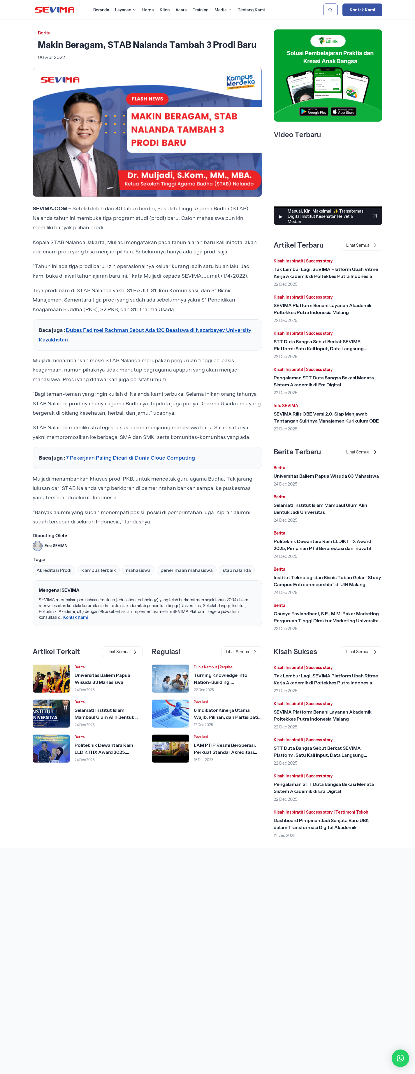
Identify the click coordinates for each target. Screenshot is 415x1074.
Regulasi (226, 667)
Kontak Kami (362, 10)
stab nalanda (237, 570)
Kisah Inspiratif (288, 261)
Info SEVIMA (286, 405)
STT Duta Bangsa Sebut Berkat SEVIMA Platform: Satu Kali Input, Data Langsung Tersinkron (319, 348)
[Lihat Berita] (51, 679)
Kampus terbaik (98, 570)
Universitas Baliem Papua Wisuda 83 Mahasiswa (326, 476)
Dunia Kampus (205, 667)
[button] (400, 1058)
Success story (319, 261)
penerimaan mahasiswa (187, 570)
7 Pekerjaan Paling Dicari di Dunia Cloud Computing (130, 458)
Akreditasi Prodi (53, 570)
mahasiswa (138, 570)
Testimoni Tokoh (351, 812)
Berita (44, 33)
